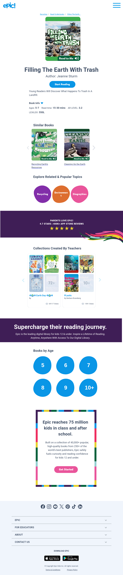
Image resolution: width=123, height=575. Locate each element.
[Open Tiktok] (74, 506)
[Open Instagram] (49, 506)
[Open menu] (116, 6)
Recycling (43, 14)
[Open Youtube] (55, 506)
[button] (44, 280)
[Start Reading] (62, 84)
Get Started (66, 469)
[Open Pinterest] (68, 506)
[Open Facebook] (43, 506)
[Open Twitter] (61, 506)
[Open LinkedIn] (80, 506)
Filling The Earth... (74, 14)
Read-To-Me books (57, 14)
